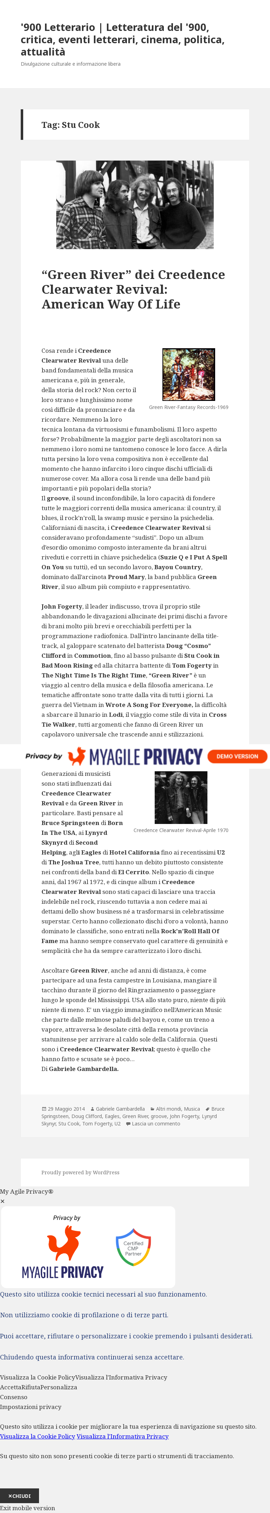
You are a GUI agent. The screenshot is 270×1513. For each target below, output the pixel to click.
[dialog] (135, 1452)
